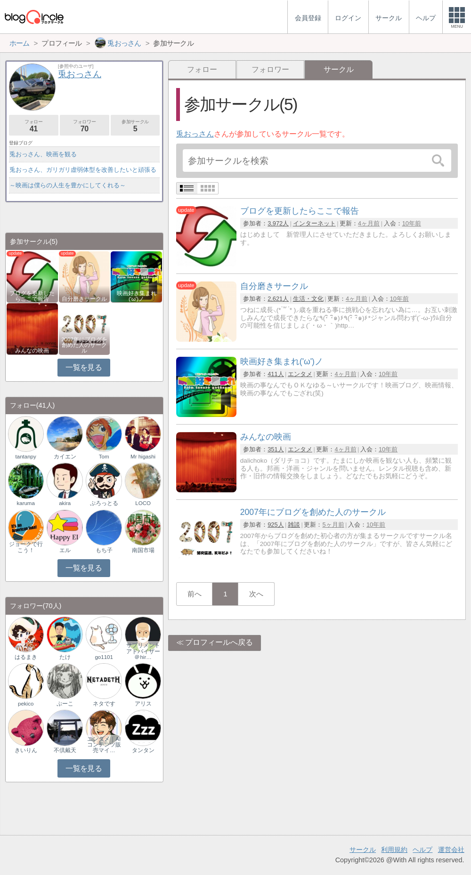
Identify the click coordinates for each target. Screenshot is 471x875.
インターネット (314, 223)
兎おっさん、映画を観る (43, 154)
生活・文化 (308, 298)
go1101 (104, 657)
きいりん (26, 750)
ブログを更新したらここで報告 (32, 296)
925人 (276, 524)
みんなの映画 (32, 350)
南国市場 (143, 550)
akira (65, 503)
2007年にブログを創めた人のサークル (84, 345)
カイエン (65, 456)
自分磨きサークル (84, 299)
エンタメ (300, 373)
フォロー (202, 69)
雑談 (294, 524)
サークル (362, 849)
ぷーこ (65, 703)
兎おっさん (195, 134)
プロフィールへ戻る (219, 642)
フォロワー (270, 69)
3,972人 (278, 223)
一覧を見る (83, 367)
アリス (143, 703)
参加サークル (135, 126)
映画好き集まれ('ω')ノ (136, 296)
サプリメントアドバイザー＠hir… (143, 650)
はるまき (26, 657)
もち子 (104, 550)
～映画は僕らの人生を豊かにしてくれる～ (67, 185)
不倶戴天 (65, 750)
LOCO (143, 503)
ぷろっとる (104, 503)
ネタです (104, 703)
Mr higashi (142, 456)
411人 (276, 373)
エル (65, 550)
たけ (65, 657)
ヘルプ (422, 849)
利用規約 (394, 849)
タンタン (143, 750)
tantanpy (26, 456)
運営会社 (451, 849)
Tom (104, 456)
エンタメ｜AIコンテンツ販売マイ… (104, 744)
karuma (25, 503)
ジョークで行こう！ (26, 547)
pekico (25, 703)
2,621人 (278, 298)
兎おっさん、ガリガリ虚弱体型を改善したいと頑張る (82, 169)
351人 (276, 449)
